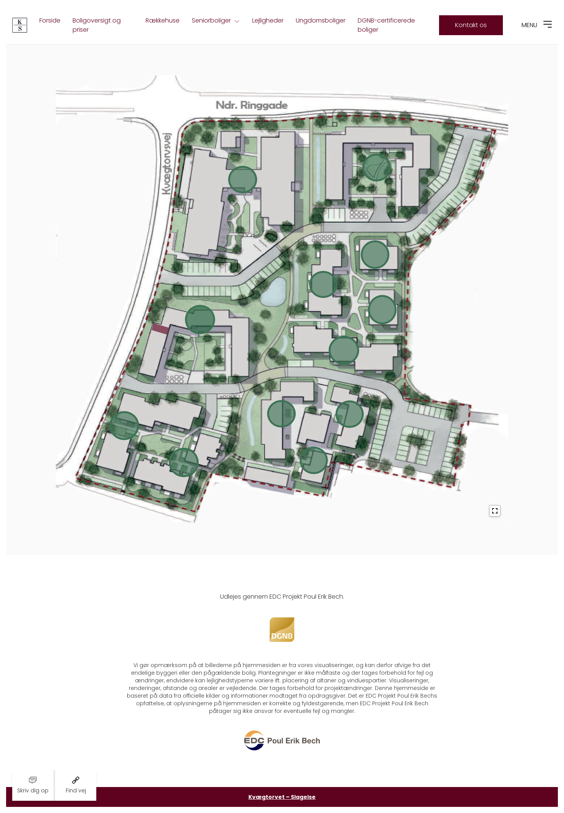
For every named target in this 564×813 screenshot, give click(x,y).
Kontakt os (471, 25)
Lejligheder (268, 20)
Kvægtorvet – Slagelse (282, 797)
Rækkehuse (163, 20)
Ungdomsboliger (320, 20)
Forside (49, 20)
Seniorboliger (216, 20)
